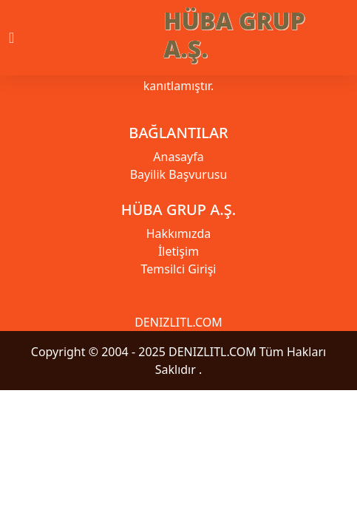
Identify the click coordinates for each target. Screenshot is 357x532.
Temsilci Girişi (179, 269)
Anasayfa (178, 157)
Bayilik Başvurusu (179, 174)
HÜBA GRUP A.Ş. (234, 34)
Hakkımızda (178, 233)
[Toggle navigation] (24, 38)
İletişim (178, 251)
